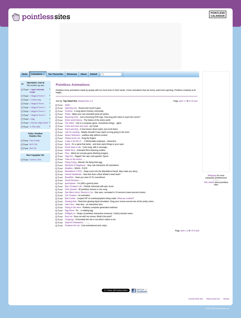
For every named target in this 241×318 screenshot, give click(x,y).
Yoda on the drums (73, 159)
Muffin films (70, 150)
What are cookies (125, 198)
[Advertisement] (120, 46)
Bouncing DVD (71, 117)
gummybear (70, 183)
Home (25, 74)
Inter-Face (69, 204)
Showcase (72, 74)
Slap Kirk (69, 156)
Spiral (67, 144)
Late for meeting (72, 132)
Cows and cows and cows (76, 126)
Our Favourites (55, 74)
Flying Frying (70, 162)
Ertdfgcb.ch (70, 213)
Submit (93, 74)
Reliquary (212, 175)
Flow (67, 153)
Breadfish (69, 177)
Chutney (68, 111)
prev (181, 101)
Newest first (83, 101)
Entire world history (73, 120)
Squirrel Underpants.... (75, 222)
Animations (38, 74)
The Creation (70, 195)
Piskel (67, 114)
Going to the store (73, 207)
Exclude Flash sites (196, 299)
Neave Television (72, 135)
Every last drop (71, 129)
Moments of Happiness (75, 165)
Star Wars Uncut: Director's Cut (79, 192)
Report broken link (213, 299)
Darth (67, 105)
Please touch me (72, 138)
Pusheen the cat (72, 225)
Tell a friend (209, 182)
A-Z (91, 101)
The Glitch (69, 123)
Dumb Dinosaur (72, 180)
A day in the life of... (74, 141)
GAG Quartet (71, 189)
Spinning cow (71, 108)
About (84, 74)
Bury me (68, 216)
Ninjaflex (69, 168)
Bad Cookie (70, 198)
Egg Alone (69, 210)
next (195, 101)
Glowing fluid (70, 201)
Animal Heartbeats (73, 174)
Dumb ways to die (73, 147)
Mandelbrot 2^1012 (73, 171)
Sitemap (226, 299)
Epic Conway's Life (73, 186)
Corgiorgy (69, 219)
